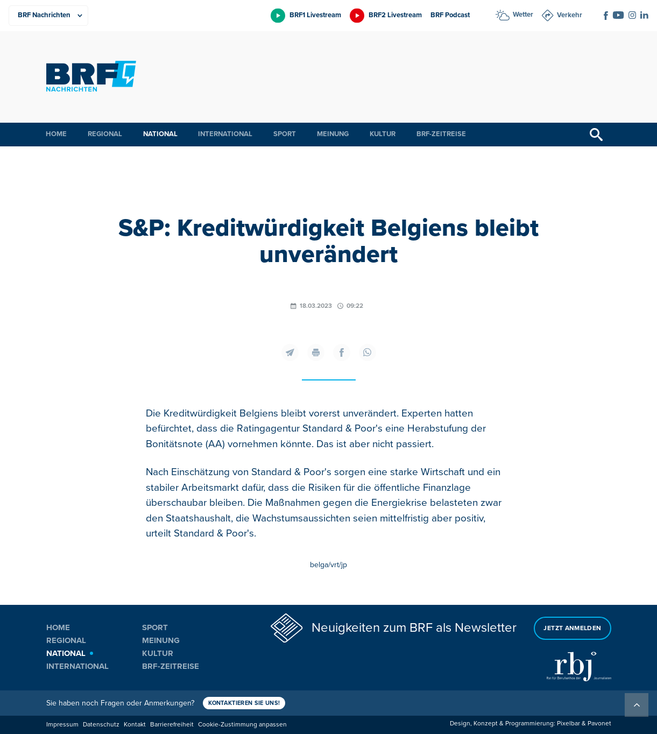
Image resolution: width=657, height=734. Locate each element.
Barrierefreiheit (172, 725)
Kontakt (135, 725)
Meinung (333, 134)
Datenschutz (101, 725)
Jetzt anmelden (572, 628)
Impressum (62, 725)
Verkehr (569, 15)
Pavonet (599, 723)
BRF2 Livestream (395, 15)
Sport (284, 134)
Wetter (523, 14)
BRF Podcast (450, 15)
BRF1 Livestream (315, 15)
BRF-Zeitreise (441, 134)
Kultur (382, 134)
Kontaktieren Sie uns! (244, 703)
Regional (105, 134)
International (225, 134)
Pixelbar (568, 723)
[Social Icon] (606, 15)
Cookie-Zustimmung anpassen (242, 725)
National (160, 134)
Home (56, 134)
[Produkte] (48, 15)
